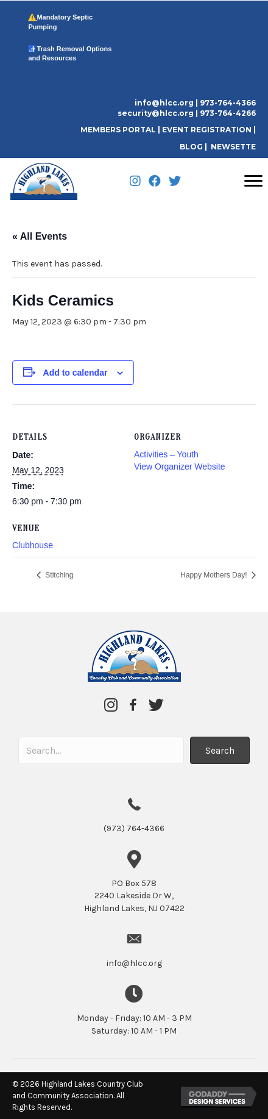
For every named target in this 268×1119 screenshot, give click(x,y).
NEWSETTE (233, 146)
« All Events (39, 236)
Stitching (58, 575)
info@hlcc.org (164, 102)
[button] (220, 750)
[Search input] (101, 750)
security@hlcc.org (156, 113)
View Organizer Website (179, 466)
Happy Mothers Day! (214, 575)
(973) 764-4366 (134, 828)
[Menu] (253, 181)
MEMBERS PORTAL (119, 129)
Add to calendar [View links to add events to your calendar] (75, 372)
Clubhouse (32, 545)
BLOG (191, 146)
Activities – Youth (166, 454)
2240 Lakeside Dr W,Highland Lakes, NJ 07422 (134, 895)
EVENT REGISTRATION (207, 129)
